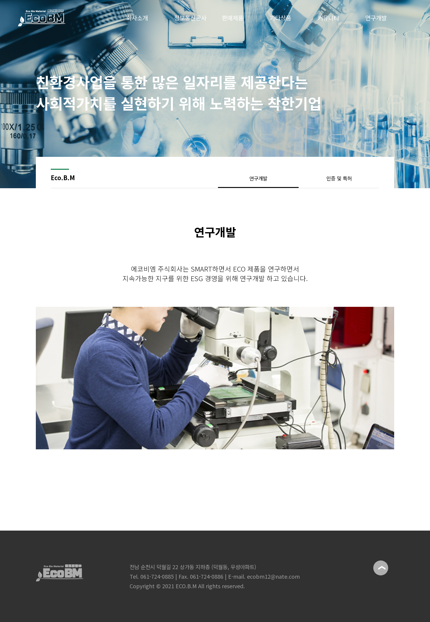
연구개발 (258, 178)
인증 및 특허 (339, 178)
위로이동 (380, 567)
